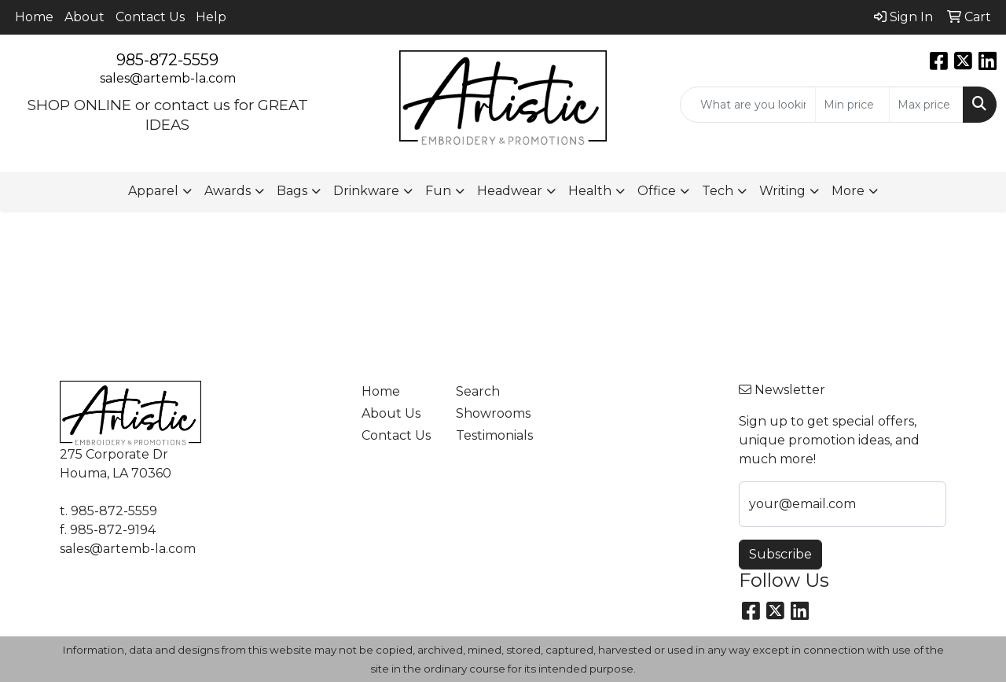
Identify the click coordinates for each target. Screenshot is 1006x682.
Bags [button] (292, 190)
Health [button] (589, 190)
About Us (391, 413)
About (84, 16)
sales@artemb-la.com (168, 78)
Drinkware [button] (366, 190)
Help (211, 16)
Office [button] (656, 190)
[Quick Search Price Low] (852, 105)
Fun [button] (438, 190)
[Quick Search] (748, 105)
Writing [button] (782, 190)
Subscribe (780, 554)
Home (34, 16)
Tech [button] (717, 190)
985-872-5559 (167, 59)
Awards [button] (227, 190)
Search (478, 391)
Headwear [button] (509, 190)
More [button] (848, 190)
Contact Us (150, 16)
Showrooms (493, 413)
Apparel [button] (153, 190)
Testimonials (493, 435)
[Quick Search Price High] (926, 105)
